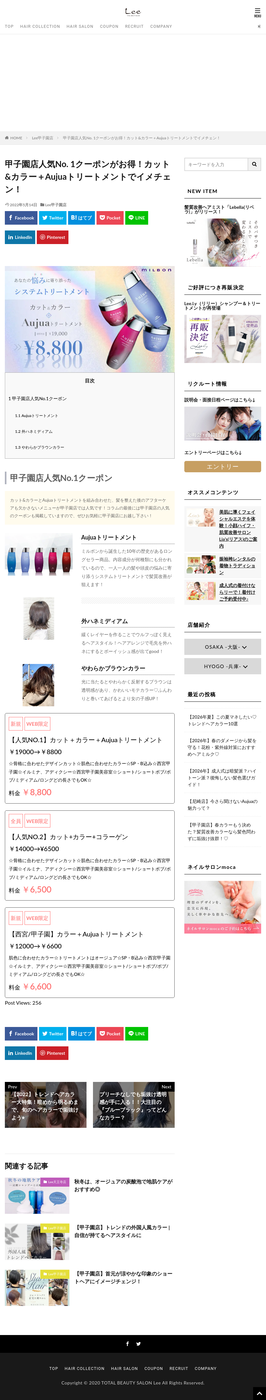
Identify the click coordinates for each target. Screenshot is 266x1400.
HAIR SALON (79, 26)
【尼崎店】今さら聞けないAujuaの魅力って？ (223, 804)
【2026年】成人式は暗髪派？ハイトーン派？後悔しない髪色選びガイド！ (222, 777)
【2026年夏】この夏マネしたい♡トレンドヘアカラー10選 (222, 720)
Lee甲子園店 (43, 137)
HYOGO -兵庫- (222, 666)
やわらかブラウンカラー (39, 447)
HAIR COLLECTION (40, 26)
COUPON (109, 26)
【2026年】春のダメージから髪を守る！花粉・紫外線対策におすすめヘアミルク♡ (222, 747)
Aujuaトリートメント (37, 415)
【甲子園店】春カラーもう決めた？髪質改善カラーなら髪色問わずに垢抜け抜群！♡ (221, 831)
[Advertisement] (133, 82)
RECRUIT (134, 26)
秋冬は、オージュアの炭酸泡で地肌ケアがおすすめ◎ (123, 1185)
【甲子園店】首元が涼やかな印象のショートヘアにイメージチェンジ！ (123, 1277)
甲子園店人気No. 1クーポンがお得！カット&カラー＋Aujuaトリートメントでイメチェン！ (141, 137)
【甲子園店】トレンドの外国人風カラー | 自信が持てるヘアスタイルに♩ (122, 1231)
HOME (16, 137)
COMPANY (161, 26)
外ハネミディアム (34, 431)
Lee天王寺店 (57, 1182)
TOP (9, 26)
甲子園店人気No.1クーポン (37, 398)
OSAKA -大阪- (222, 647)
